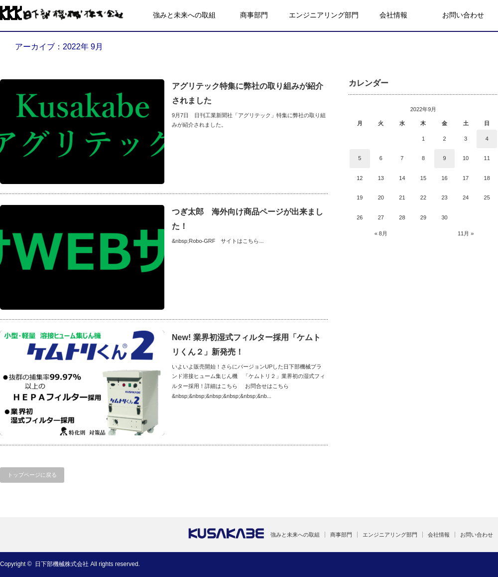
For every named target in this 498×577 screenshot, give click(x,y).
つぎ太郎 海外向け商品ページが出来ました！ (247, 218)
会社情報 (393, 15)
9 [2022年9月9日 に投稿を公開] (444, 158)
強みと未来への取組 (184, 15)
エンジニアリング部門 (324, 15)
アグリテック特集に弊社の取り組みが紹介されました (247, 93)
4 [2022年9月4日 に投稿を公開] (487, 139)
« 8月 (380, 233)
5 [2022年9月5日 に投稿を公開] (359, 158)
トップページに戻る (32, 475)
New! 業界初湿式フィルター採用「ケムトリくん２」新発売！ (246, 344)
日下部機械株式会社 (62, 564)
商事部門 (254, 15)
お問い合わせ (463, 15)
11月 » (466, 233)
